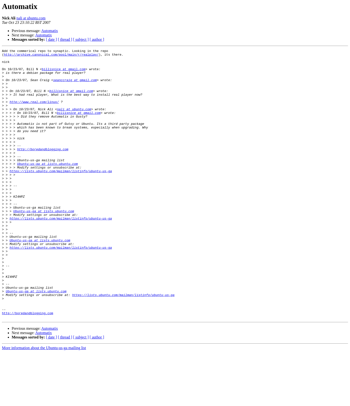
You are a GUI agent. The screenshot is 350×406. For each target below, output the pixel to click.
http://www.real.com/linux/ (34, 112)
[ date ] (51, 39)
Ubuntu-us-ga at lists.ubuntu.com (47, 187)
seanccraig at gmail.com (75, 86)
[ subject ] (81, 39)
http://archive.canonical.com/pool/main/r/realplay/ (51, 56)
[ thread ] (65, 39)
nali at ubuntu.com (31, 18)
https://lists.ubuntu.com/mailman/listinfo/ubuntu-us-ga (60, 196)
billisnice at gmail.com (63, 73)
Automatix (49, 31)
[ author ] (97, 39)
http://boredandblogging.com (42, 169)
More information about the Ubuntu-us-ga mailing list (44, 402)
